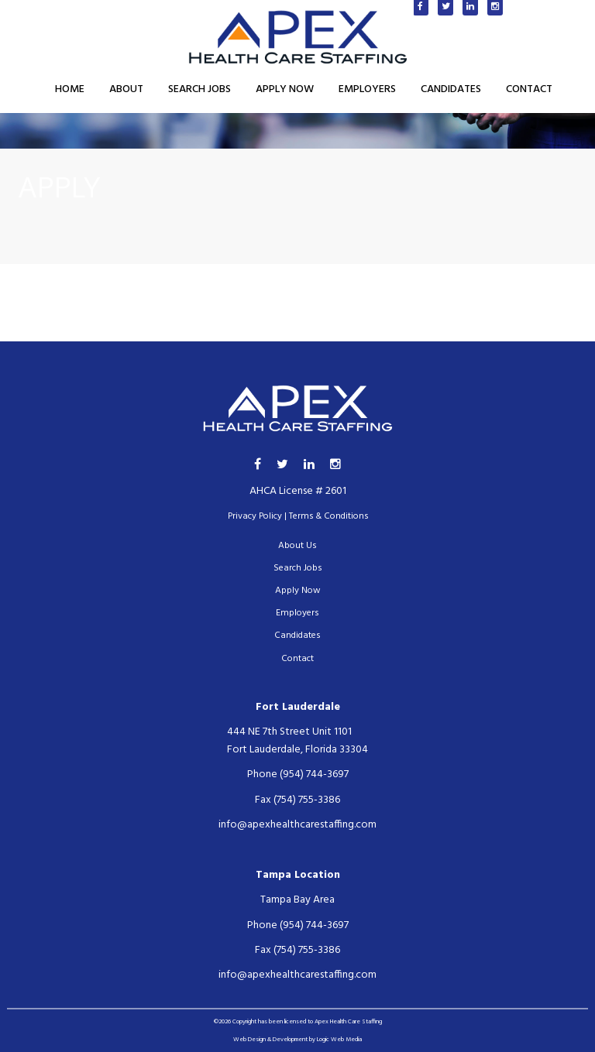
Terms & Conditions (328, 516)
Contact (529, 89)
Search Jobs (199, 89)
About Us (297, 545)
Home (69, 89)
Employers (367, 89)
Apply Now (285, 89)
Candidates (451, 89)
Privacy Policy (255, 516)
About (126, 89)
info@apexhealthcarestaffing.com (297, 825)
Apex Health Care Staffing (348, 1021)
